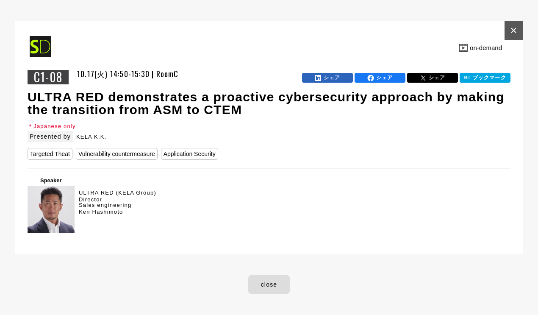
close (269, 284)
